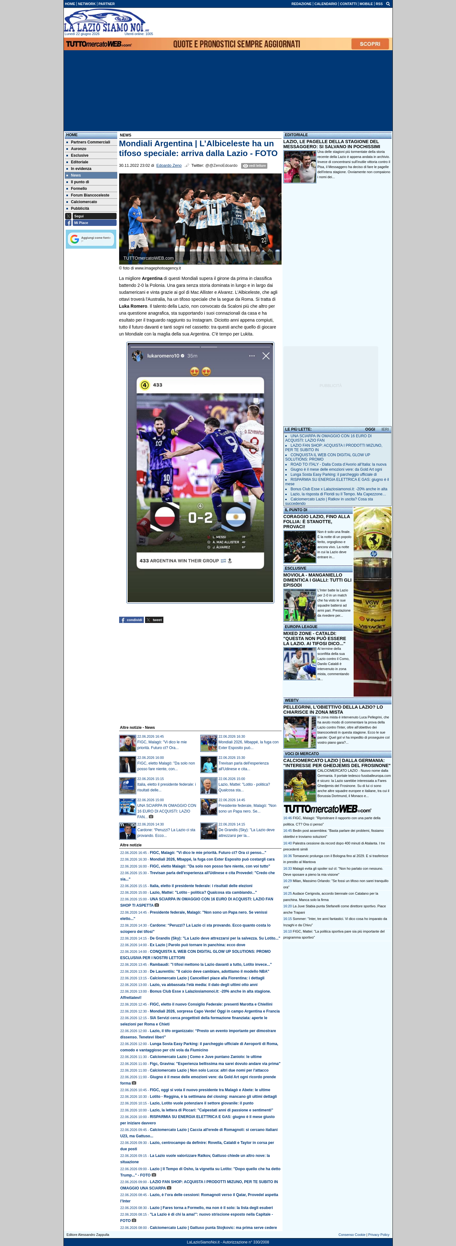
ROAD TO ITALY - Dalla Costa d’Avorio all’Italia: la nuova (338, 464)
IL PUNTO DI (296, 510)
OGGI (370, 429)
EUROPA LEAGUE (301, 627)
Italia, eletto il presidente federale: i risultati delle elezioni (201, 886)
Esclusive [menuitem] (77, 155)
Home (72, 135)
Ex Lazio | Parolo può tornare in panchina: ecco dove (197, 945)
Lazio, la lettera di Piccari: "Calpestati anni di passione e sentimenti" (211, 1110)
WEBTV (292, 700)
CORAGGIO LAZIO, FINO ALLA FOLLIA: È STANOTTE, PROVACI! (316, 521)
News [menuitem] (73, 175)
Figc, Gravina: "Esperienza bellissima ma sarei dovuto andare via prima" (215, 1064)
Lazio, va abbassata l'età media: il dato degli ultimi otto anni (204, 985)
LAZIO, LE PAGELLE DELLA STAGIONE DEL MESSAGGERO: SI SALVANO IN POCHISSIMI (331, 144)
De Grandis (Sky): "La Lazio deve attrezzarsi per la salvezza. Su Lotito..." (215, 938)
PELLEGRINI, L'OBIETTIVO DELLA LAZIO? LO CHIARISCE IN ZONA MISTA (333, 710)
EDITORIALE (296, 135)
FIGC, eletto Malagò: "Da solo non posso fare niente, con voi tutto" (210, 866)
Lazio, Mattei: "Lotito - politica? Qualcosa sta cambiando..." (203, 892)
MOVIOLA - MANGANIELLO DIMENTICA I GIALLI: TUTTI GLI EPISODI (317, 580)
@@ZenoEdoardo (221, 165)
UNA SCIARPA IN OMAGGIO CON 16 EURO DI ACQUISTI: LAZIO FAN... (166, 811)
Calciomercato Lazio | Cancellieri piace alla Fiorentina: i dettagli (207, 978)
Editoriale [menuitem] (77, 162)
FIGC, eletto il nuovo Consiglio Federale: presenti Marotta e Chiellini (211, 1004)
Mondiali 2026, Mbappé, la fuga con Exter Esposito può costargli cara (212, 859)
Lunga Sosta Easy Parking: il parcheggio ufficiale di (334, 474)
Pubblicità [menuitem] (77, 208)
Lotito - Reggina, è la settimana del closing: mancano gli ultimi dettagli (213, 1096)
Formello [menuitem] (76, 188)
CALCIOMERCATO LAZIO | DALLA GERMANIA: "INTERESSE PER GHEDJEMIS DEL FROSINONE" (337, 763)
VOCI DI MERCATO (302, 754)
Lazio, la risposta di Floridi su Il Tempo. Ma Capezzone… (338, 494)
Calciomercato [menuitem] (81, 202)
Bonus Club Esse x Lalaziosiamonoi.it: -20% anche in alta (339, 489)
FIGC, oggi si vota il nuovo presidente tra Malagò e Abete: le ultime (210, 1090)
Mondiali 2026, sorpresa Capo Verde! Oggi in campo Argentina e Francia (215, 1011)
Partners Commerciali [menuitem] (88, 142)
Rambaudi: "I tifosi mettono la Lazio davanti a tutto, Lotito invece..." (211, 964)
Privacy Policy (378, 1235)
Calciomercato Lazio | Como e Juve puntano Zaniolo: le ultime (206, 1057)
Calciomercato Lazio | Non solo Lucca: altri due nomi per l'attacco (209, 1070)
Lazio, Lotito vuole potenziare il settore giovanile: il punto (201, 1103)
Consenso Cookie (351, 1235)
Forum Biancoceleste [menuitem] (87, 195)
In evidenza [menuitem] (79, 168)
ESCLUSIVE (296, 568)
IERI (385, 429)
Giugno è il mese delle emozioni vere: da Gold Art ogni (336, 469)
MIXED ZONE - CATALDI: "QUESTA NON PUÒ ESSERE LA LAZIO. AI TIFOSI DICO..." (314, 638)
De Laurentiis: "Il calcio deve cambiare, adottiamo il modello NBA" (209, 971)
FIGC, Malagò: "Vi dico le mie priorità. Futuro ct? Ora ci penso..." (208, 852)
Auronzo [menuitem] (76, 149)
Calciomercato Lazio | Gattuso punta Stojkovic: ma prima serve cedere (213, 1227)
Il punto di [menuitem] (77, 182)
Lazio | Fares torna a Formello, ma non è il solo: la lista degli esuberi (211, 1208)
